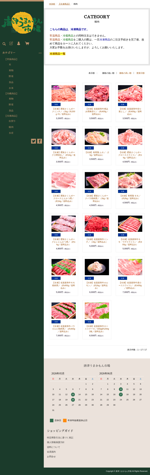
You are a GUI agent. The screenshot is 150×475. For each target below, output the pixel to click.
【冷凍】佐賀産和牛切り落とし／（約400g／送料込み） (130, 111)
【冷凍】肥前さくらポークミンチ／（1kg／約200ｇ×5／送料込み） (63, 111)
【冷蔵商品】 (11, 93)
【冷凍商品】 (11, 116)
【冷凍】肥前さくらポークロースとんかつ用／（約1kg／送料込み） (63, 198)
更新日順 (140, 73)
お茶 (11, 88)
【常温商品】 (11, 59)
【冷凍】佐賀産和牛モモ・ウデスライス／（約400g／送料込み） (130, 242)
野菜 (11, 76)
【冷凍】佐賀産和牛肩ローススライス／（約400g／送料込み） (130, 285)
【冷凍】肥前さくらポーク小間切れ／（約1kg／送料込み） (64, 155)
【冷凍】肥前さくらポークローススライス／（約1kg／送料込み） (130, 155)
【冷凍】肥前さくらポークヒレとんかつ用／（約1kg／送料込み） (63, 242)
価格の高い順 (125, 73)
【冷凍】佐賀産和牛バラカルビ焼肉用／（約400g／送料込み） (63, 329)
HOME (52, 4)
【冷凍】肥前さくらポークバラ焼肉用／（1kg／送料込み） (97, 198)
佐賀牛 (12, 121)
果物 (11, 70)
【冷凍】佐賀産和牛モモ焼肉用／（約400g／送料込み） (63, 285)
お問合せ (51, 456)
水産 (11, 133)
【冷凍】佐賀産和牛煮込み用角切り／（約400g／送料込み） (96, 111)
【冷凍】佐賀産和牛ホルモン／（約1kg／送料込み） (97, 285)
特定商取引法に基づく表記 (60, 437)
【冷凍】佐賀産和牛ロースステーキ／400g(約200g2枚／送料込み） (97, 329)
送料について (53, 447)
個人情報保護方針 (55, 442)
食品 (11, 82)
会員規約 (51, 451)
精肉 (11, 127)
